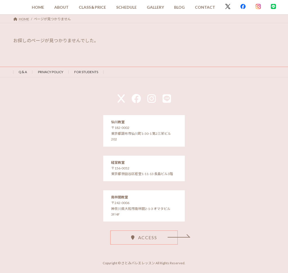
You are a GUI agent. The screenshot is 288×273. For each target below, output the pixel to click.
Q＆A (23, 72)
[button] (144, 238)
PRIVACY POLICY (50, 72)
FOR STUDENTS (86, 72)
